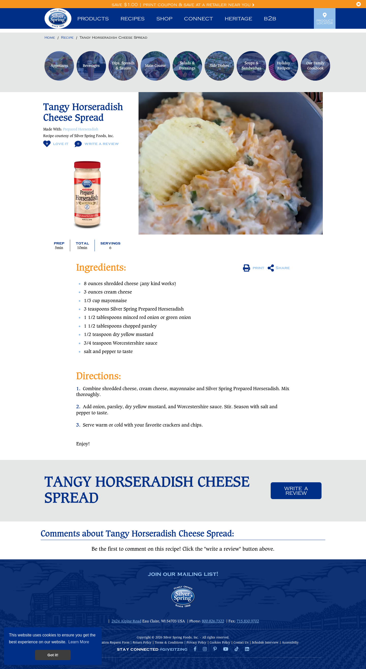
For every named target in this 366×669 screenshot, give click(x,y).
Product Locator (325, 18)
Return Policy (142, 643)
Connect (198, 18)
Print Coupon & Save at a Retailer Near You (198, 5)
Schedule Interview (265, 643)
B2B (270, 18)
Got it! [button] (53, 655)
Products (93, 18)
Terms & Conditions (169, 643)
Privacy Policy (196, 643)
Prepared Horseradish (80, 129)
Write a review (296, 490)
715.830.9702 (248, 621)
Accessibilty (290, 643)
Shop (164, 18)
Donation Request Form (112, 643)
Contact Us (241, 643)
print (253, 268)
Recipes (132, 18)
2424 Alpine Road (126, 621)
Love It (55, 144)
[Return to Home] (49, 37)
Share (279, 268)
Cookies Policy (220, 643)
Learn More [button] (78, 642)
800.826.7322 (213, 621)
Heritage (238, 18)
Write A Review (96, 144)
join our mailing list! (183, 574)
